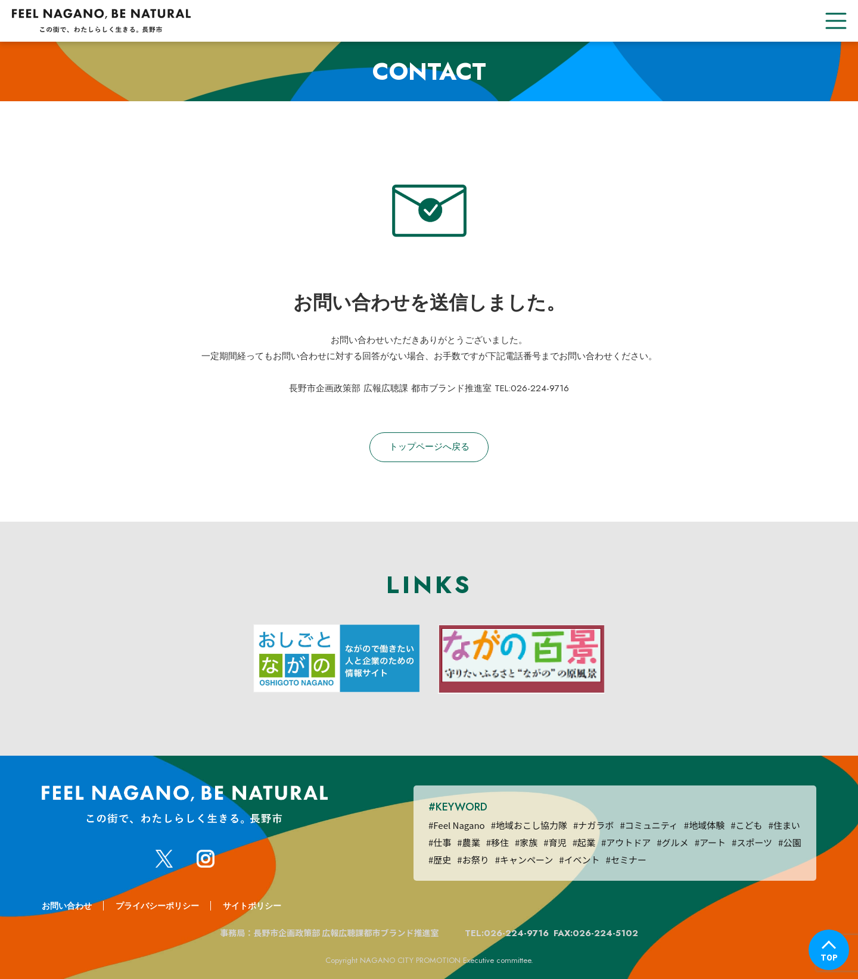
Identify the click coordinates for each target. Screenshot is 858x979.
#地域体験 (704, 825)
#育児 (554, 842)
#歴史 (439, 859)
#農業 (468, 842)
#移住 (497, 842)
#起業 (584, 842)
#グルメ (672, 842)
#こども (746, 825)
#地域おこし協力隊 (529, 825)
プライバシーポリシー (157, 906)
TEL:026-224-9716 (507, 933)
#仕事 (439, 842)
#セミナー (626, 859)
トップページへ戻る (429, 446)
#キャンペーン (524, 859)
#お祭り (473, 859)
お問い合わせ (67, 906)
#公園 (789, 842)
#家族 (526, 842)
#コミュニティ (648, 825)
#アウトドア (626, 842)
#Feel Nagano (456, 825)
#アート (710, 842)
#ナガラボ (593, 825)
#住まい (784, 825)
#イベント (579, 859)
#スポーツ (752, 842)
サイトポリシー (252, 906)
